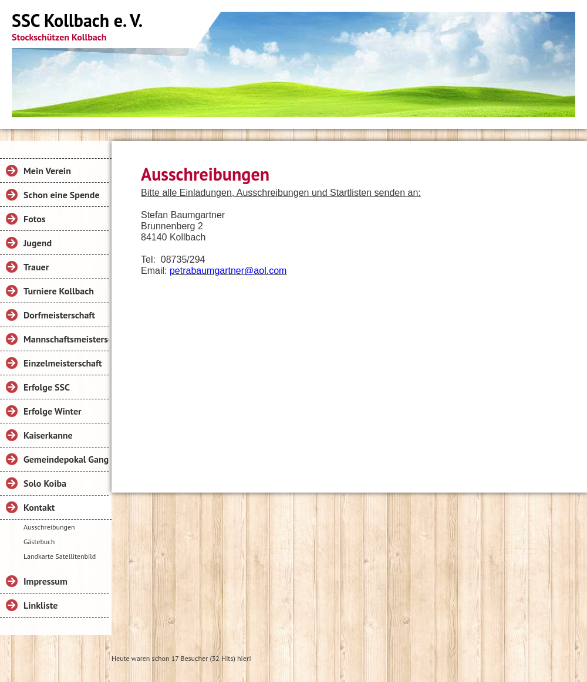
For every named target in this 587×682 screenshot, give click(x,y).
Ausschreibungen (49, 526)
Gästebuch (39, 541)
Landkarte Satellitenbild (59, 556)
